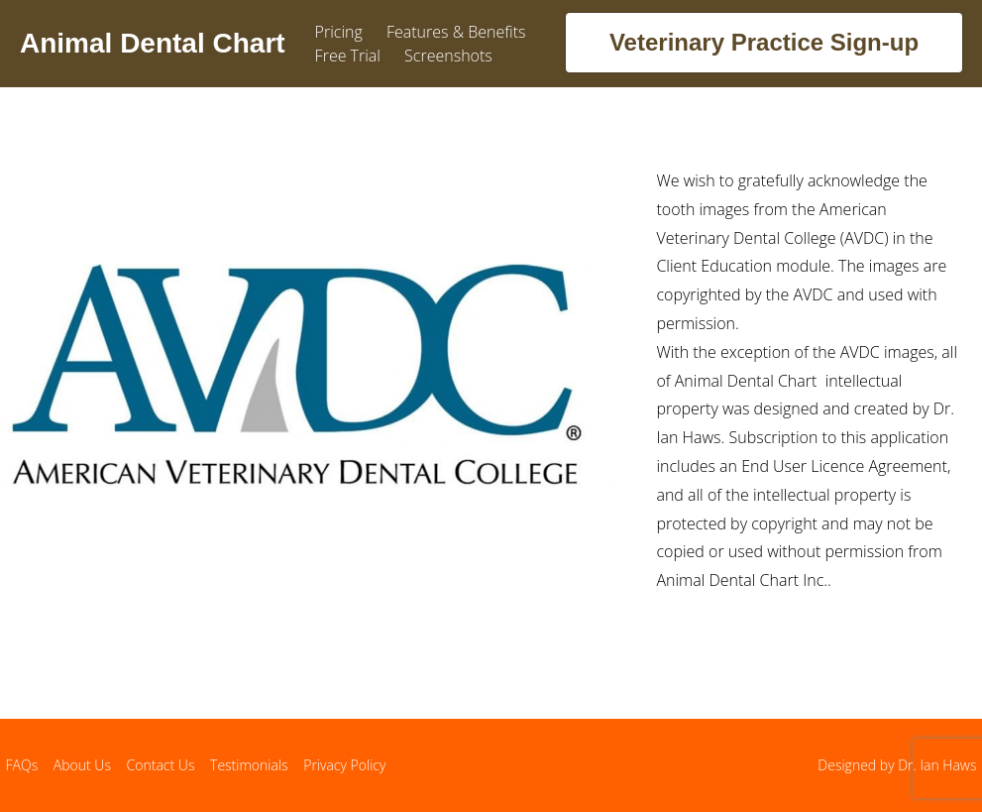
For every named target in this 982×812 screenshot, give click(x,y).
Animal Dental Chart (152, 44)
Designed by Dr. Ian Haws (897, 764)
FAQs (22, 764)
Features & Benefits (456, 32)
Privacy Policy (344, 764)
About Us (82, 764)
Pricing (339, 32)
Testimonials (249, 764)
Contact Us (161, 764)
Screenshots (448, 55)
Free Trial (348, 55)
